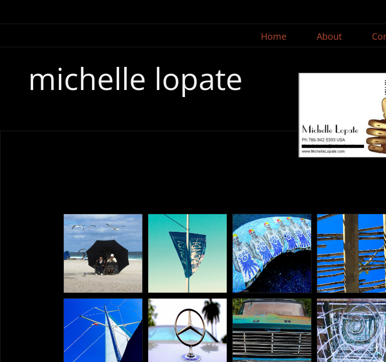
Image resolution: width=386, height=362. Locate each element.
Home (273, 36)
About (329, 36)
